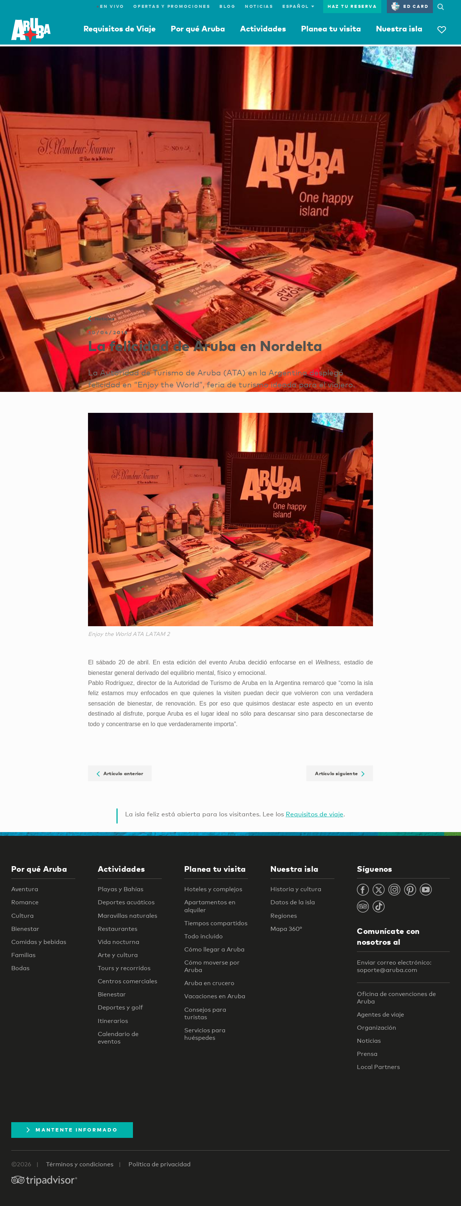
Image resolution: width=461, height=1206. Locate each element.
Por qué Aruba (198, 28)
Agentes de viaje (380, 1014)
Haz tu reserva (352, 6)
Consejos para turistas (205, 1013)
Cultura (22, 915)
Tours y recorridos (124, 968)
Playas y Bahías (120, 889)
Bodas (20, 968)
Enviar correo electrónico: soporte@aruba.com (394, 966)
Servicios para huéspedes (204, 1034)
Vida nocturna (118, 941)
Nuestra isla (399, 28)
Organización (376, 1027)
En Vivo (111, 6)
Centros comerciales (127, 981)
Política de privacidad (159, 1164)
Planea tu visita (331, 28)
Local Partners (378, 1067)
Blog (227, 6)
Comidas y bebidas (38, 941)
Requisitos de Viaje (120, 28)
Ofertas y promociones (171, 6)
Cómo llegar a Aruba (214, 949)
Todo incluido (203, 936)
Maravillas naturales (127, 915)
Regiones (283, 915)
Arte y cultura (118, 955)
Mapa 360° (286, 928)
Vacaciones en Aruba (214, 996)
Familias (23, 955)
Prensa (367, 1053)
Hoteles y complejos (213, 889)
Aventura (24, 889)
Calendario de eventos (118, 1037)
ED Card (409, 6)
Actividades (263, 28)
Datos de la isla (292, 902)
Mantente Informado (72, 1130)
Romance (25, 902)
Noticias (259, 6)
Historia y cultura (295, 889)
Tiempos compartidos (216, 923)
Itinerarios (113, 1020)
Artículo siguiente (339, 773)
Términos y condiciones (79, 1164)
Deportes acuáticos (126, 902)
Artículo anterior (120, 773)
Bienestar (25, 928)
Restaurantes (117, 928)
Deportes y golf (120, 1007)
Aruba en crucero (209, 983)
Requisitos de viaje (314, 814)
